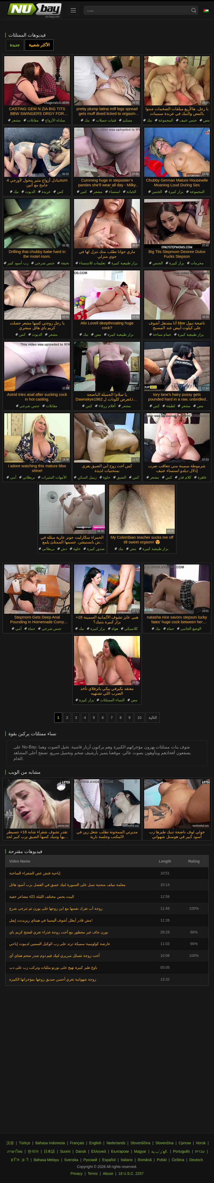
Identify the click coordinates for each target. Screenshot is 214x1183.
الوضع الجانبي (191, 628)
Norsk (201, 1143)
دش (64, 549)
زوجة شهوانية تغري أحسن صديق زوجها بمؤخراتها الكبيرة (52, 979)
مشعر (16, 120)
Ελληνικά (98, 1151)
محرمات (197, 263)
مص (206, 120)
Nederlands (115, 1143)
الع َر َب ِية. (159, 1151)
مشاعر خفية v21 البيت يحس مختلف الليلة (41, 896)
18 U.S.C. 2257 (131, 1173)
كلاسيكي (131, 628)
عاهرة (202, 477)
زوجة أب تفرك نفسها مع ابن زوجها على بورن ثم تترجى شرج (56, 908)
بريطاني (29, 477)
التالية (152, 717)
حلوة (106, 477)
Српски (185, 1143)
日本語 (49, 1151)
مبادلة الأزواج (55, 120)
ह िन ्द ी (19, 1160)
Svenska (71, 1160)
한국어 (33, 1151)
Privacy (76, 1173)
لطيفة (170, 406)
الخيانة (131, 191)
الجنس (157, 191)
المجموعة (165, 120)
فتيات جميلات (106, 120)
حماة (31, 628)
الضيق (121, 477)
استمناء (114, 191)
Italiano (127, 1160)
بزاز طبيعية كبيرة (124, 263)
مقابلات (33, 120)
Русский (90, 1160)
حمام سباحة (162, 334)
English (95, 1143)
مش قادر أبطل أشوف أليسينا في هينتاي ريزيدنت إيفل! (51, 920)
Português (181, 1151)
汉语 (10, 1143)
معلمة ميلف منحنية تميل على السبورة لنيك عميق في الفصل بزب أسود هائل (67, 885)
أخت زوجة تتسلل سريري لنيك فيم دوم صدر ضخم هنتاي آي (54, 955)
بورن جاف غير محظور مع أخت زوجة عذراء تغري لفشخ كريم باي (58, 932)
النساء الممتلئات (112, 700)
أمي (13, 477)
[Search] (193, 10)
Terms (92, 1173)
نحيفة (65, 263)
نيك (87, 120)
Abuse (108, 1173)
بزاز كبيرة (175, 191)
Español (109, 1160)
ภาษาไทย (14, 1151)
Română (145, 1160)
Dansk (81, 1151)
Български (120, 1151)
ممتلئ (127, 120)
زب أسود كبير (17, 263)
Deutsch (196, 1160)
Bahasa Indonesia (50, 1143)
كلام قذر (184, 477)
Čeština (178, 1160)
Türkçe (24, 1143)
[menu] (73, 10)
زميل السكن (87, 477)
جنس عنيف (188, 120)
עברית (200, 1151)
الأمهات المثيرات (54, 477)
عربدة (46, 191)
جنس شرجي (45, 263)
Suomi (65, 1151)
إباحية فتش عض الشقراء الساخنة (34, 873)
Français (77, 1143)
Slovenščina (140, 1143)
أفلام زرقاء (107, 406)
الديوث (30, 191)
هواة (114, 628)
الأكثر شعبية (39, 45)
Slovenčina (164, 1143)
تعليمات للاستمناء (92, 263)
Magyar (140, 1151)
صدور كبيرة (96, 549)
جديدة (15, 45)
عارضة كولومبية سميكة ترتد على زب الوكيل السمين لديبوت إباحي (59, 944)
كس (60, 191)
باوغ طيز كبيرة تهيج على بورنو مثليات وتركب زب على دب (53, 967)
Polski (162, 1160)
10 (139, 717)
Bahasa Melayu (46, 1160)
